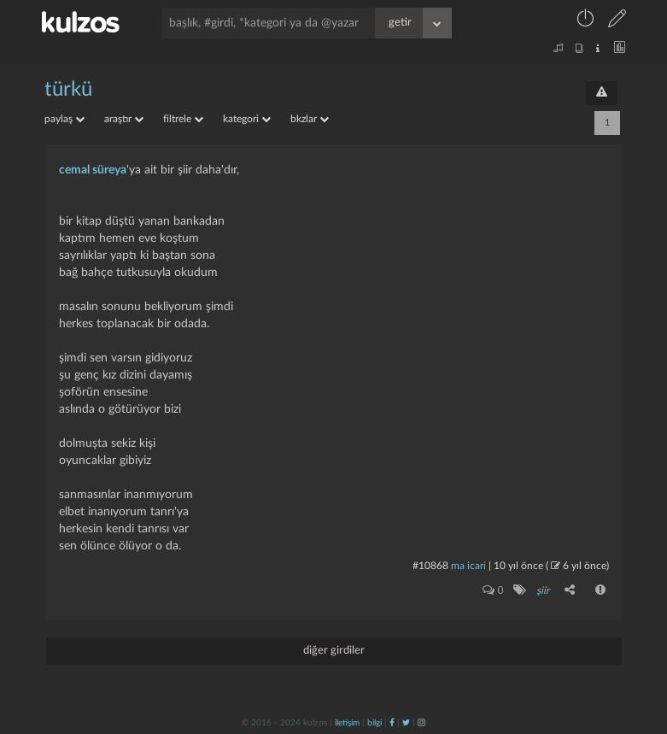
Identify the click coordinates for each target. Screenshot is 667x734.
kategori (247, 119)
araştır (123, 119)
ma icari (468, 566)
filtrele (183, 119)
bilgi (374, 723)
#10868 (430, 566)
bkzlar (309, 119)
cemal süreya (92, 170)
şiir (542, 590)
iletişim (347, 723)
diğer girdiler (334, 650)
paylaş (64, 119)
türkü (68, 89)
